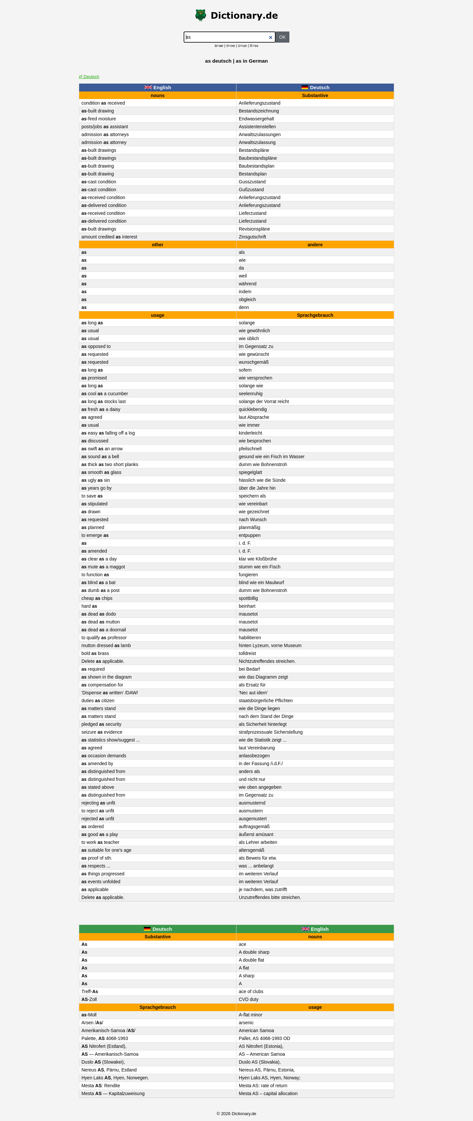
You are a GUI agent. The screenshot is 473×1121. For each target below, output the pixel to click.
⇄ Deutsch (89, 76)
